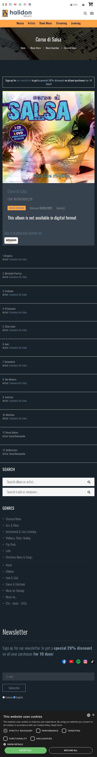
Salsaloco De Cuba (18, 259)
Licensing (76, 23)
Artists (31, 23)
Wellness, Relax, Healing (18, 538)
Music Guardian (52, 48)
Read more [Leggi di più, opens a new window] (56, 725)
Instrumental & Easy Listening (21, 531)
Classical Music (13, 519)
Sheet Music (45, 23)
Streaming (61, 23)
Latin (8, 551)
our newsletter (24, 80)
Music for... (11, 597)
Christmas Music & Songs (19, 557)
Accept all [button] (25, 750)
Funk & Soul (12, 578)
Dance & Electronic (15, 584)
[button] (48, 744)
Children (10, 571)
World (9, 565)
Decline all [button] (71, 750)
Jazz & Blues (12, 525)
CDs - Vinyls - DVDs (16, 603)
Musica (20, 23)
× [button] (93, 715)
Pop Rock (11, 544)
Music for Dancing (15, 590)
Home (23, 48)
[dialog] (48, 734)
